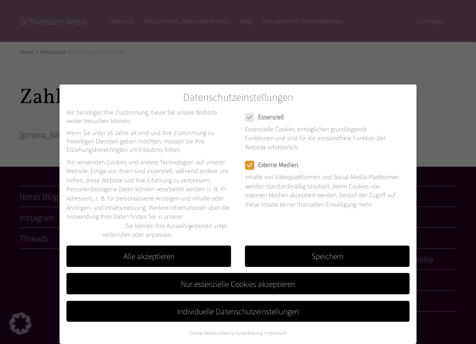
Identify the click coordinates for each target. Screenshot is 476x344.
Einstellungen (83, 234)
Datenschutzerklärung (94, 225)
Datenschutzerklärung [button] (241, 333)
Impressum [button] (276, 333)
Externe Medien (274, 165)
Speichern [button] (327, 256)
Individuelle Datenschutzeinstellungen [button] (238, 311)
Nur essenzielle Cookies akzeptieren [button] (238, 284)
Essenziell (267, 117)
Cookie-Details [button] (203, 333)
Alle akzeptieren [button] (149, 256)
